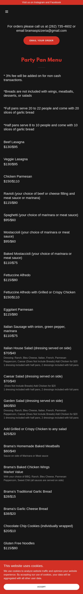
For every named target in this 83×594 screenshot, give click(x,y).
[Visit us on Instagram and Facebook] (41, 2)
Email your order (42, 40)
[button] (12, 11)
